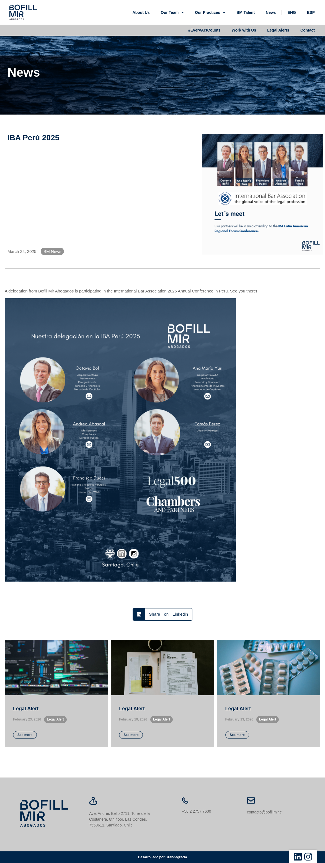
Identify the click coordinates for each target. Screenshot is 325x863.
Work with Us (244, 30)
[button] (162, 614)
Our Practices (210, 12)
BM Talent (245, 12)
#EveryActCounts (204, 30)
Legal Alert (25, 708)
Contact (307, 30)
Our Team (172, 12)
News (271, 12)
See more (24, 735)
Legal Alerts (278, 30)
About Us (141, 12)
